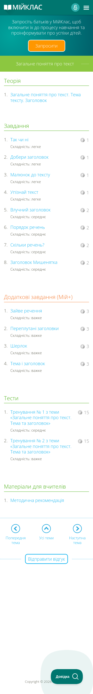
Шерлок (18, 346)
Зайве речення (26, 311)
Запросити (46, 46)
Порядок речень (27, 227)
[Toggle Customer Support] (67, 676)
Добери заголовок (29, 157)
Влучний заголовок (30, 210)
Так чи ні (19, 140)
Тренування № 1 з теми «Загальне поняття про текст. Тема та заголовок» (40, 417)
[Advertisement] (46, 606)
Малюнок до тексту (30, 175)
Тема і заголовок (27, 363)
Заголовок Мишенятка (34, 262)
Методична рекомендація (37, 500)
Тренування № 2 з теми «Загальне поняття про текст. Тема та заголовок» (40, 446)
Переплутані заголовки (34, 328)
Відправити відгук (46, 559)
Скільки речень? (27, 245)
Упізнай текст (24, 192)
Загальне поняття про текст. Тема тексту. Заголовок (45, 97)
